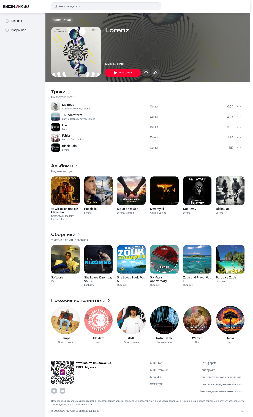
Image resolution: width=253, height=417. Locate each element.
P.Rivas (77, 109)
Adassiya (67, 109)
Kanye (65, 119)
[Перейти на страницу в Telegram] (54, 391)
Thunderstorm (72, 115)
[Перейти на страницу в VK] (62, 391)
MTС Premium (159, 370)
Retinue (74, 119)
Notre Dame (164, 338)
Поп (197, 342)
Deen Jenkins (78, 139)
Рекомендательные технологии (221, 391)
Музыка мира (115, 64)
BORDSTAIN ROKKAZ (62, 216)
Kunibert (55, 219)
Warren (197, 338)
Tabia (230, 338)
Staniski (129, 213)
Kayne (83, 119)
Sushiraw (89, 285)
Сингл (154, 106)
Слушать (122, 73)
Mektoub (68, 105)
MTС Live (156, 363)
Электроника (65, 342)
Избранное (15, 30)
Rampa (65, 338)
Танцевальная (164, 342)
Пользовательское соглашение (220, 377)
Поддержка (207, 370)
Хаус (98, 342)
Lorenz (86, 109)
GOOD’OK (156, 384)
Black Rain (69, 146)
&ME (131, 338)
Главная (13, 21)
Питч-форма (208, 363)
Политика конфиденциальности (221, 384)
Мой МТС (156, 377)
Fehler (66, 136)
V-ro (53, 281)
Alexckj (154, 213)
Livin (65, 125)
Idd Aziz (98, 338)
